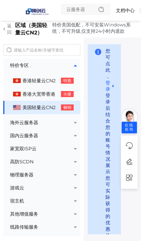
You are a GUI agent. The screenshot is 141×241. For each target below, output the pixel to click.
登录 (107, 86)
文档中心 (125, 10)
